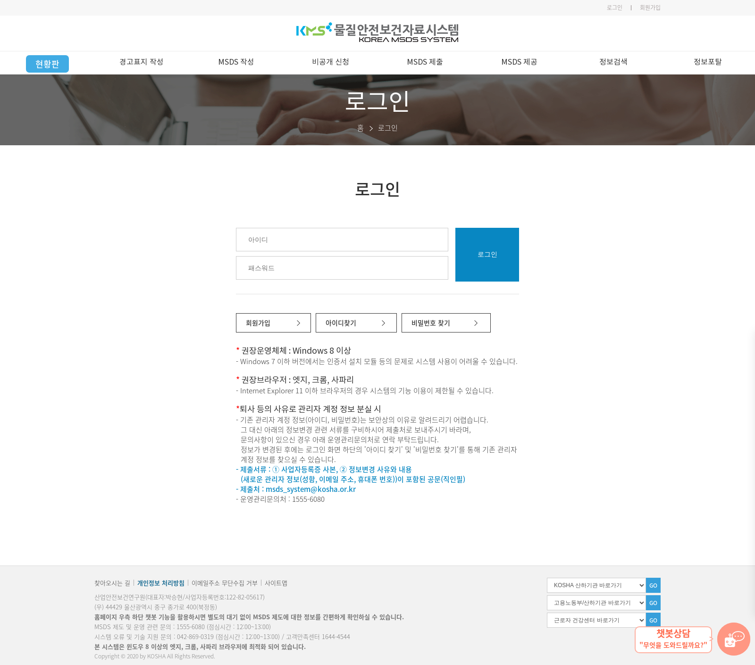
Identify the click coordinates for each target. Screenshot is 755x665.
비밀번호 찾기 (430, 322)
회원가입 (650, 7)
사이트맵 (276, 582)
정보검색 (613, 62)
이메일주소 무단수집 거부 (225, 582)
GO (653, 585)
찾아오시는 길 (112, 582)
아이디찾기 (341, 322)
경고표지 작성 (141, 62)
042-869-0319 (195, 636)
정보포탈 (708, 62)
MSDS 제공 (519, 62)
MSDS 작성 (236, 62)
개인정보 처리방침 (161, 582)
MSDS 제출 (425, 62)
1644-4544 (336, 636)
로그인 (614, 7)
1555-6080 (190, 626)
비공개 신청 (330, 62)
